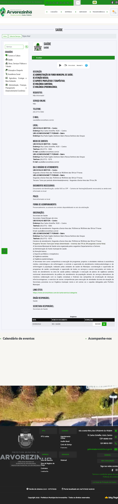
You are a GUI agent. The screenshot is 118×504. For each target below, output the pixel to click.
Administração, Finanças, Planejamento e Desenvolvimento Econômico (16, 88)
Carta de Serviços (15, 36)
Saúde (10, 59)
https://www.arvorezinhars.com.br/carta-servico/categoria (55, 293)
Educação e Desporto (15, 70)
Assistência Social (14, 74)
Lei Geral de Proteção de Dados (104, 482)
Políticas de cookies (110, 477)
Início (5, 36)
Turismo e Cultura (14, 55)
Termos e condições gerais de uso (105, 474)
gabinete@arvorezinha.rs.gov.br (99, 449)
